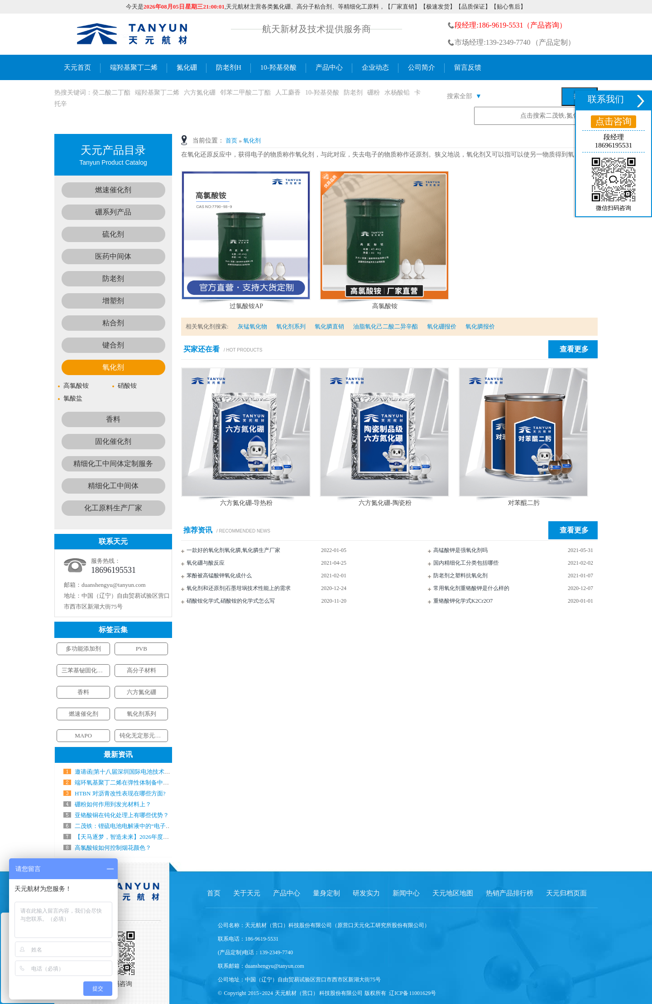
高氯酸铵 (385, 306)
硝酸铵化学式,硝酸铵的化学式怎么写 (231, 601)
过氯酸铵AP (246, 306)
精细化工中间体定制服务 (113, 463)
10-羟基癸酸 (278, 67)
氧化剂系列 (291, 326)
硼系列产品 (113, 212)
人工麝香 (288, 92)
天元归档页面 (566, 893)
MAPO (83, 735)
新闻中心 (406, 893)
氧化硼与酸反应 (206, 563)
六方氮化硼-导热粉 (246, 503)
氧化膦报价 (480, 326)
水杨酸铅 (397, 92)
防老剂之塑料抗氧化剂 (460, 575)
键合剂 (113, 345)
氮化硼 (187, 67)
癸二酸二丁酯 (111, 92)
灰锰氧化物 (252, 326)
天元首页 (77, 67)
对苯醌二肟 (524, 503)
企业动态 (375, 67)
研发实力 (366, 893)
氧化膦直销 (329, 326)
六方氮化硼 (200, 92)
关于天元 (246, 893)
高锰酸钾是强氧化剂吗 (460, 550)
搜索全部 (464, 96)
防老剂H (228, 67)
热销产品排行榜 (509, 893)
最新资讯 (118, 754)
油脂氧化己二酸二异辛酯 (385, 326)
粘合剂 (113, 323)
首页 (231, 140)
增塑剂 (113, 301)
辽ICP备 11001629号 (412, 993)
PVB (141, 648)
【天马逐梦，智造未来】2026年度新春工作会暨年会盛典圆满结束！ (163, 836)
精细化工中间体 (113, 486)
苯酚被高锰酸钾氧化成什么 (219, 575)
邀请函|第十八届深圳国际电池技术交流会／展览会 (140, 771)
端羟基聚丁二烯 (134, 67)
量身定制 (326, 893)
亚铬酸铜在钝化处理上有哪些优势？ (122, 815)
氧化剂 (252, 140)
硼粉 (373, 92)
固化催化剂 (113, 441)
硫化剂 (113, 234)
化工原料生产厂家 (113, 508)
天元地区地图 (452, 893)
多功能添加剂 (83, 648)
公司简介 (421, 67)
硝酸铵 (127, 385)
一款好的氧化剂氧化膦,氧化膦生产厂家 (233, 550)
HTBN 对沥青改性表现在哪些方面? (120, 793)
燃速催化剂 (113, 190)
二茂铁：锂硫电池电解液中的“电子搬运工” (130, 826)
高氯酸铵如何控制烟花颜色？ (113, 847)
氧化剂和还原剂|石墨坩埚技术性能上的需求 (239, 588)
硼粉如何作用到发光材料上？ (113, 804)
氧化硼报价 (441, 326)
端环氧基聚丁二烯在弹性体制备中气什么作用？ (136, 782)
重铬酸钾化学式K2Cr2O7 (463, 601)
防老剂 (353, 92)
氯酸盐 (72, 398)
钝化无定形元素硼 (143, 735)
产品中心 (329, 67)
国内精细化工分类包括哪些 (466, 563)
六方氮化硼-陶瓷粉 (385, 503)
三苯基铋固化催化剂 (88, 670)
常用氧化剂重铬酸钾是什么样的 (471, 588)
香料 (113, 419)
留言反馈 (467, 67)
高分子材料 (141, 670)
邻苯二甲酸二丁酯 (245, 92)
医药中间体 (113, 256)
